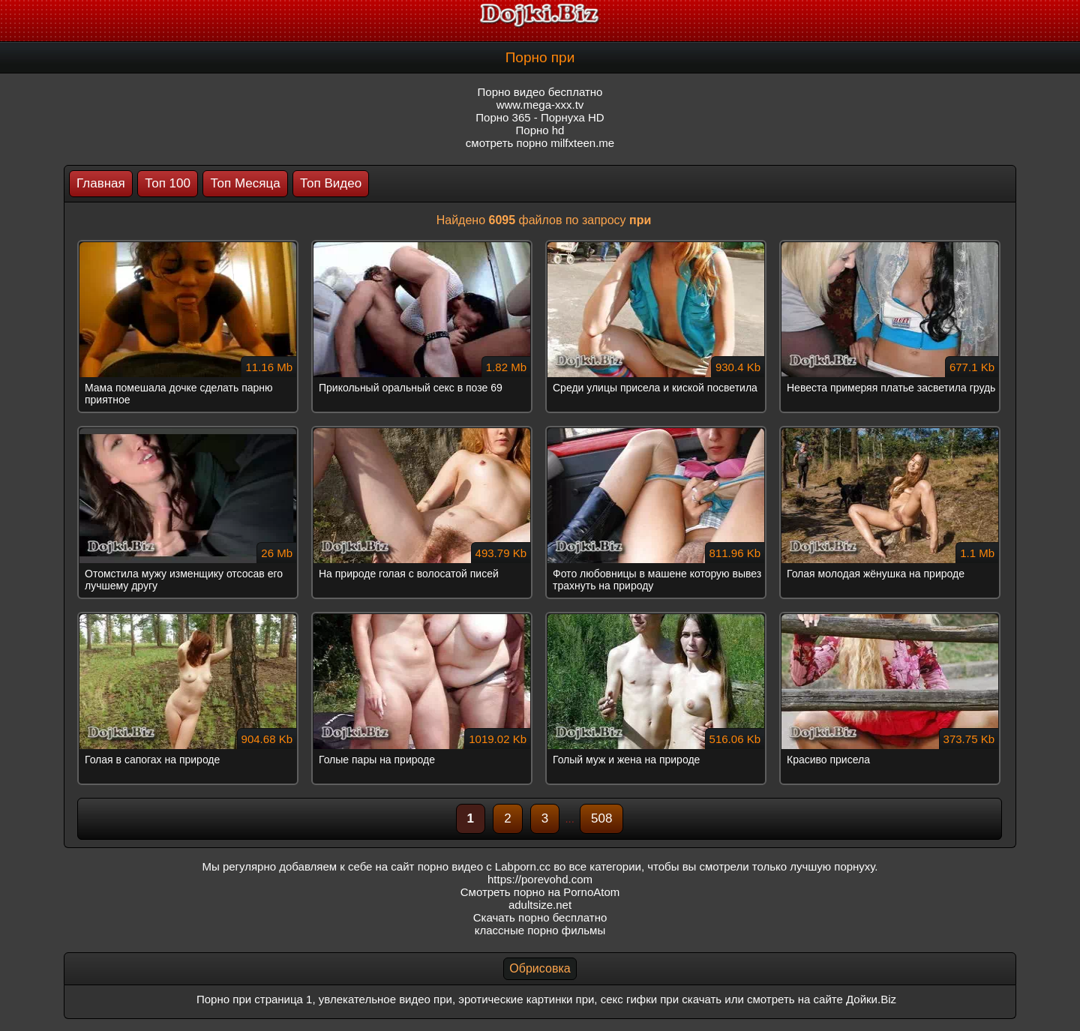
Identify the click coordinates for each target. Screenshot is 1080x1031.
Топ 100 (167, 183)
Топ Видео (331, 183)
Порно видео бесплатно (540, 91)
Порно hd (540, 130)
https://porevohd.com (540, 879)
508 (601, 818)
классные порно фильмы (540, 930)
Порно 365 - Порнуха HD (540, 117)
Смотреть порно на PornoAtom (540, 892)
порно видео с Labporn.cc (484, 866)
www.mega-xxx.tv (540, 104)
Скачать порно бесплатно (540, 917)
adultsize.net (540, 904)
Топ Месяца (245, 183)
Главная (100, 183)
